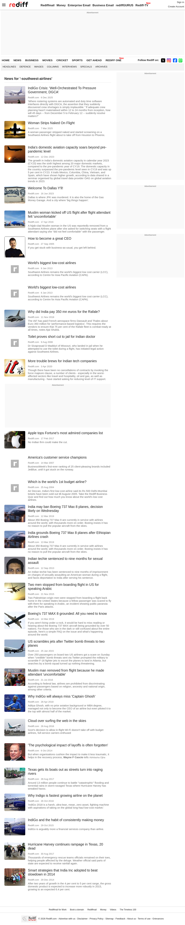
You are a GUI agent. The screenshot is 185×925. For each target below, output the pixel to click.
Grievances (158, 918)
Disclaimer (82, 918)
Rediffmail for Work (57, 909)
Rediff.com (51, 918)
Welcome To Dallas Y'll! (45, 188)
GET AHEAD (94, 60)
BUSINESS (32, 60)
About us (131, 918)
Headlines (9, 66)
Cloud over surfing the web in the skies (57, 721)
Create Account (176, 6)
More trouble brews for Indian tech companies (62, 361)
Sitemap (109, 918)
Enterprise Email (79, 5)
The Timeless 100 (128, 909)
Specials (86, 66)
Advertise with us (66, 918)
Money (61, 5)
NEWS (17, 60)
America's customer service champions (57, 457)
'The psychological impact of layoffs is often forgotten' (68, 745)
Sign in (180, 2)
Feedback (120, 918)
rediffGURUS (124, 5)
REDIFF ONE (113, 60)
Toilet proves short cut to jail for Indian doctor (61, 336)
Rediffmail (47, 5)
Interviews (69, 66)
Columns (53, 66)
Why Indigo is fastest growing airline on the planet (65, 795)
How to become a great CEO (49, 238)
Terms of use (144, 918)
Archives (101, 66)
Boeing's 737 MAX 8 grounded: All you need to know (67, 613)
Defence (25, 66)
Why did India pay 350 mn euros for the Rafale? (64, 312)
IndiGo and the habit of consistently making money (66, 820)
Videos (113, 909)
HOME (6, 60)
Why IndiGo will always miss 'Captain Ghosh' (61, 696)
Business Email (103, 5)
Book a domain (77, 909)
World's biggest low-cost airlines (52, 263)
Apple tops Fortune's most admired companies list (65, 433)
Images (39, 66)
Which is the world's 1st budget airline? (57, 482)
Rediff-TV (141, 5)
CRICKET (62, 60)
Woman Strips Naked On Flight (51, 123)
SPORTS (77, 60)
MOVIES (47, 60)
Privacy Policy (96, 918)
